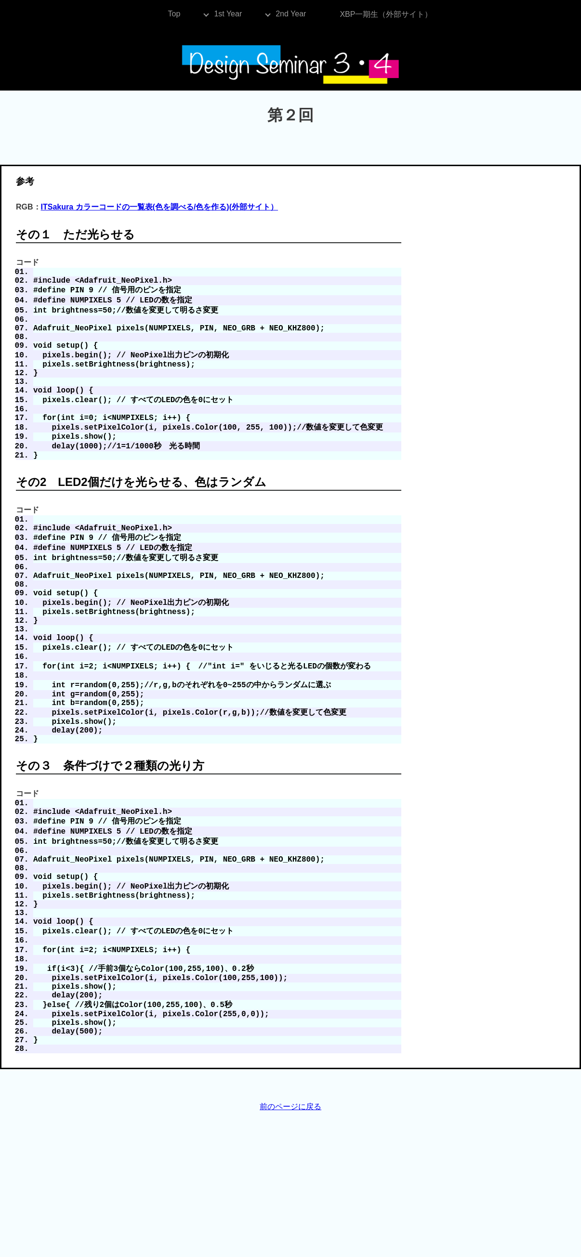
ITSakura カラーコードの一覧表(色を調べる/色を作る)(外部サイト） (159, 207)
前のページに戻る (290, 1230)
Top (174, 14)
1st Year (228, 14)
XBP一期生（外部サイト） (386, 14)
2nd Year (291, 14)
